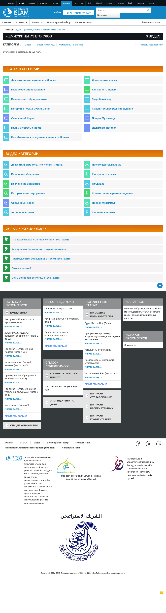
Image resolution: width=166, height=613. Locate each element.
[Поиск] (147, 10)
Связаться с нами (151, 22)
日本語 (99, 3)
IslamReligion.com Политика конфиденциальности (30, 448)
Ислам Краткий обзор (59, 22)
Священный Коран (23, 118)
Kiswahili (140, 3)
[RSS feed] (158, 443)
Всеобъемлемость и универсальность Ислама (40, 137)
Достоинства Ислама (105, 80)
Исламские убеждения (25, 174)
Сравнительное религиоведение (112, 108)
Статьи (20, 22)
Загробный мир (101, 99)
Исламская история (104, 127)
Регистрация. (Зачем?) (78, 13)
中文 (89, 3)
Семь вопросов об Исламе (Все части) (36, 277)
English (11, 3)
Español (31, 3)
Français (43, 3)
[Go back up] (160, 285)
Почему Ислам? (21, 268)
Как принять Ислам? (105, 89)
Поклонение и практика (25, 183)
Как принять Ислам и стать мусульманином (39, 249)
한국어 (151, 3)
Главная (6, 22)
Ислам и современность (26, 127)
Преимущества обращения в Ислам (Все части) (41, 258)
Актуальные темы (22, 212)
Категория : (12, 44)
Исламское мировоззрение (28, 89)
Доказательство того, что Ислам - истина (36, 164)
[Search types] (107, 15)
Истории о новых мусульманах (30, 108)
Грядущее (98, 183)
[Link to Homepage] (15, 12)
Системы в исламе (103, 212)
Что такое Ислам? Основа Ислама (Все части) (40, 239)
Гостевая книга (83, 22)
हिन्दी (130, 3)
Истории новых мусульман (28, 193)
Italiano (109, 3)
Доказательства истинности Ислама (33, 80)
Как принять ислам (104, 174)
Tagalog (120, 3)
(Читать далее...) (13, 326)
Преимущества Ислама (106, 164)
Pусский (66, 3)
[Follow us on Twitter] (148, 443)
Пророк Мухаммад (31, 30)
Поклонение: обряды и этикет (30, 99)
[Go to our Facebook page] (138, 443)
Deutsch (55, 3)
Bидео (35, 22)
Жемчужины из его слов (71, 44)
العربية (21, 3)
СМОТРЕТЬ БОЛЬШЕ (16, 416)
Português (79, 3)
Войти (57, 12)
